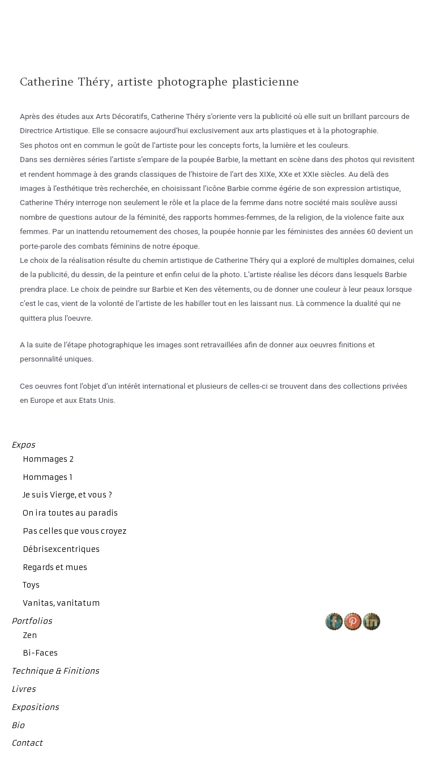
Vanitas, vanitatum (61, 603)
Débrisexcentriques (61, 549)
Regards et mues (55, 567)
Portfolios (31, 621)
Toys (31, 585)
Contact (26, 743)
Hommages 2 (48, 459)
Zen (30, 635)
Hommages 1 (47, 477)
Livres (23, 689)
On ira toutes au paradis (70, 513)
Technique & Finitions (55, 671)
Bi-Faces (40, 653)
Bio (17, 725)
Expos (23, 445)
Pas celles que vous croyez (74, 531)
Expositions (35, 707)
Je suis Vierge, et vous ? (67, 495)
